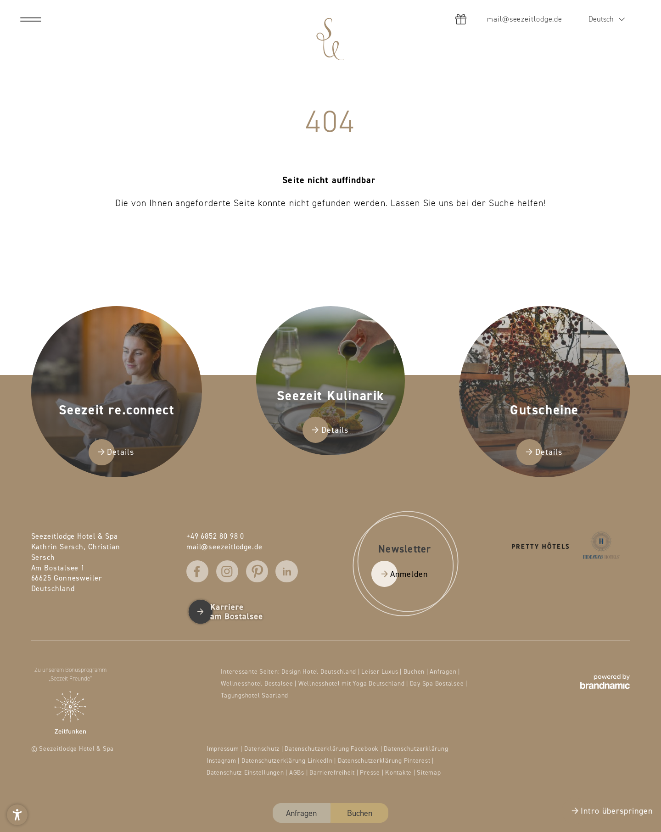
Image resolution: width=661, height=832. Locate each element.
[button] (17, 814)
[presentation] (330, 416)
